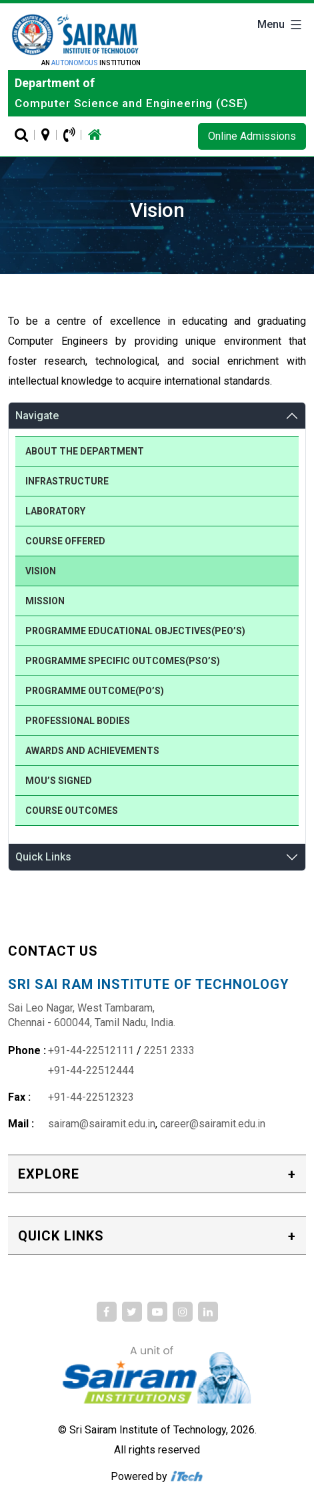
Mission (45, 601)
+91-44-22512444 (91, 1070)
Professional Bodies (77, 720)
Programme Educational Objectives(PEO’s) (135, 631)
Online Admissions (252, 136)
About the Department (84, 451)
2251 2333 (169, 1050)
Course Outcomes (71, 810)
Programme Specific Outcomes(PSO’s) (122, 661)
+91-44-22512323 (91, 1097)
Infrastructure (67, 481)
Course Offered (65, 541)
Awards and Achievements (92, 750)
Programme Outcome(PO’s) (94, 690)
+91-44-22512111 (91, 1050)
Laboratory (55, 511)
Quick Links (43, 856)
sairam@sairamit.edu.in (101, 1123)
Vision (40, 571)
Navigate (37, 415)
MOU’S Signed (58, 780)
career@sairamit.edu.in (212, 1123)
